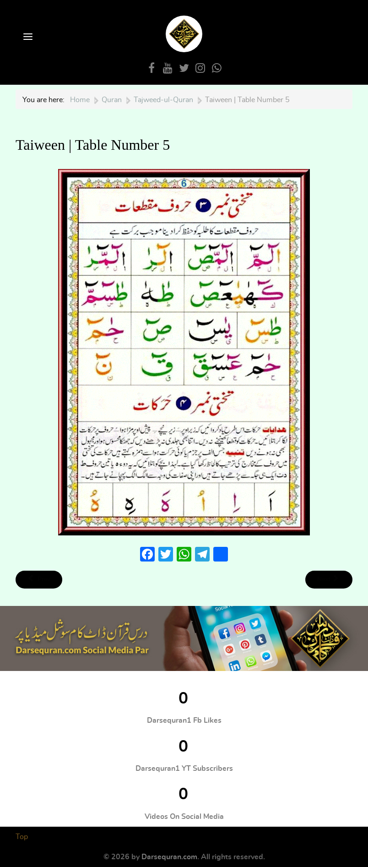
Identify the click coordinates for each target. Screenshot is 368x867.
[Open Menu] (27, 37)
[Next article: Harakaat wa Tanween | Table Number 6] (328, 580)
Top (22, 836)
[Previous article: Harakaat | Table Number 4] (39, 580)
